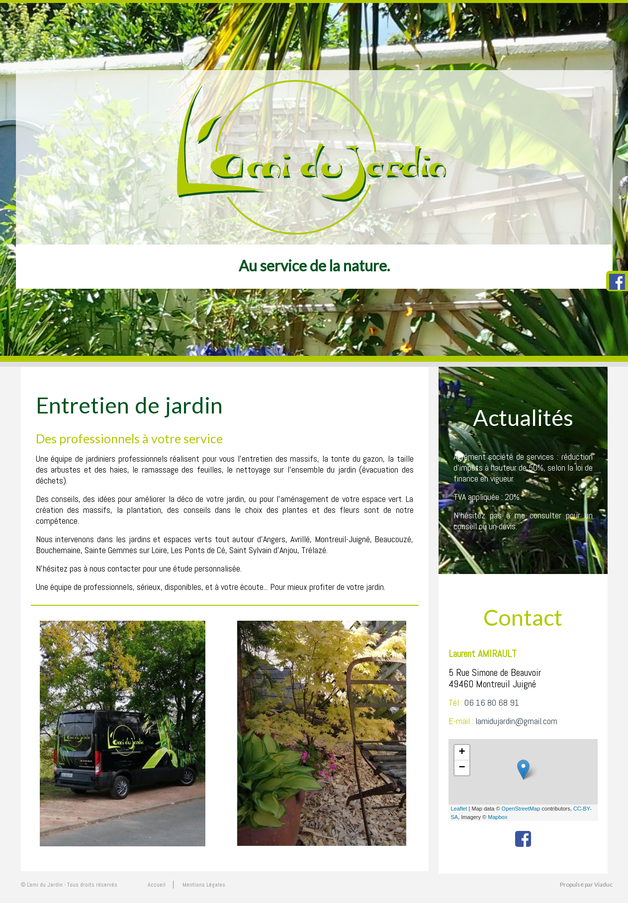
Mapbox (497, 817)
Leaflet (459, 809)
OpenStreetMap (521, 809)
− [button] (461, 767)
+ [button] (461, 752)
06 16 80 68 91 (491, 702)
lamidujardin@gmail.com (516, 721)
